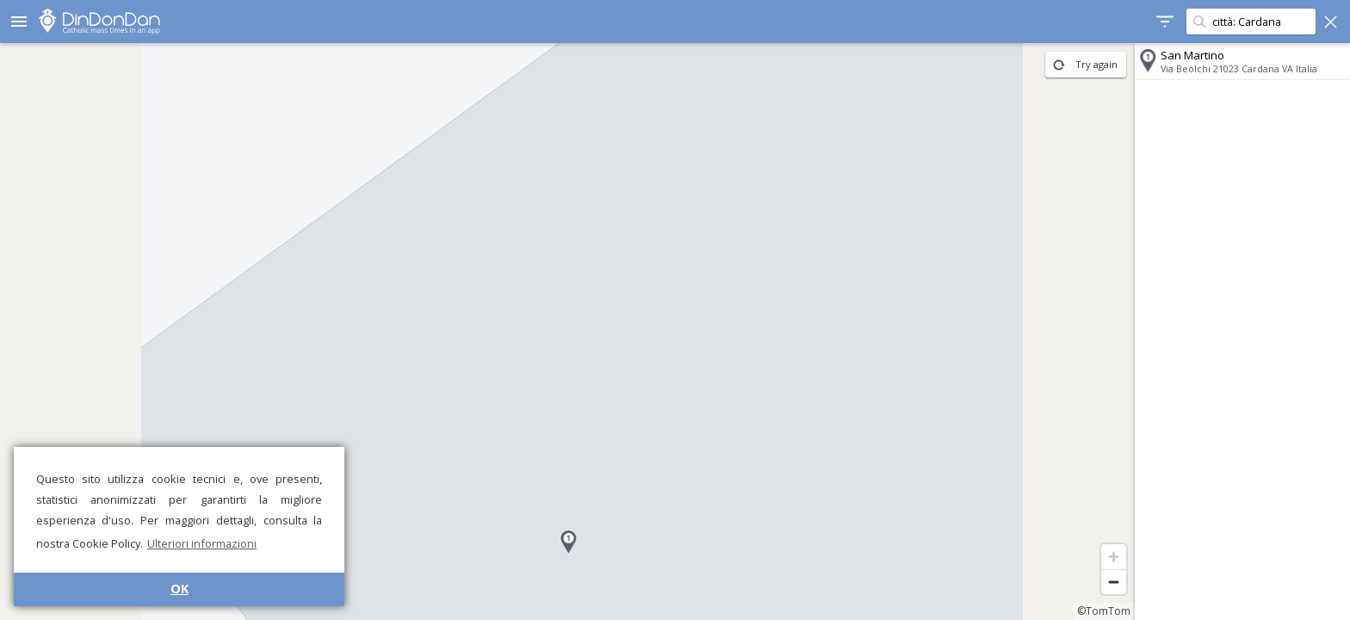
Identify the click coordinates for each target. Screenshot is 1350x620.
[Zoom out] (1113, 581)
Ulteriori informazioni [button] (202, 543)
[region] (567, 331)
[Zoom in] (1113, 556)
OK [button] (179, 588)
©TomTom (1103, 611)
